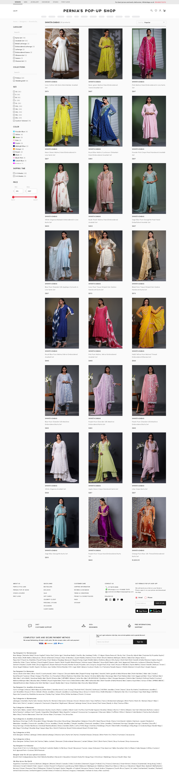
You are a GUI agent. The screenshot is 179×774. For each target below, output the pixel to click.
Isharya (27, 686)
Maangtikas (76, 718)
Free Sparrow (106, 745)
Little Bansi (34, 745)
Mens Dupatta (65, 709)
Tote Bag (24, 725)
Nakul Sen (131, 654)
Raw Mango (17, 652)
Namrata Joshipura (138, 659)
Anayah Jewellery (62, 689)
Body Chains (111, 718)
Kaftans (98, 698)
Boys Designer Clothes (21, 738)
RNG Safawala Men (93, 677)
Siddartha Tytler (19, 659)
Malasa (25, 664)
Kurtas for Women (50, 698)
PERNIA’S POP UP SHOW (21, 590)
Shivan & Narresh (48, 654)
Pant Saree (102, 700)
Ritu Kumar (116, 657)
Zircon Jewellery (51, 720)
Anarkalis (24, 698)
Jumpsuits (38, 700)
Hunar (123, 686)
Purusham (56, 673)
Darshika (77, 673)
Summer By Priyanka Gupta (153, 652)
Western (128, 709)
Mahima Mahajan (114, 654)
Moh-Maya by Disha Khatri (41, 686)
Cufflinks (115, 709)
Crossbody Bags (145, 723)
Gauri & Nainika (67, 654)
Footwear (57, 711)
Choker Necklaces (31, 723)
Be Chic (125, 689)
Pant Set (40, 711)
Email (139, 597)
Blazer (90, 738)
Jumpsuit (74, 709)
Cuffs (31, 718)
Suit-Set (136, 707)
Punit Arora (66, 677)
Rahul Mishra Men (78, 677)
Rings (44, 718)
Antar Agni (58, 652)
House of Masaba (122, 661)
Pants (59, 707)
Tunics (104, 698)
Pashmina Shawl (65, 725)
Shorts (115, 707)
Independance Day (30, 754)
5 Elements (117, 689)
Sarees (40, 698)
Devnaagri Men (111, 673)
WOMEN (18, 2)
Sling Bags (134, 723)
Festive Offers (123, 700)
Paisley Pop (50, 691)
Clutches (93, 723)
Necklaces (16, 718)
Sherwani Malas (105, 709)
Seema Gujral (156, 657)
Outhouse (95, 686)
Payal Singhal (43, 659)
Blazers (128, 707)
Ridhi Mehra (27, 654)
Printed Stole (92, 725)
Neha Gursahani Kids (120, 745)
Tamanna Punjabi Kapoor (112, 664)
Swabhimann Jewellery (147, 686)
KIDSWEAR (46, 2)
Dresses (70, 698)
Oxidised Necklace (46, 723)
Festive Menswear (28, 711)
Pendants (149, 718)
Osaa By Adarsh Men (134, 652)
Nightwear (63, 700)
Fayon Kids (17, 745)
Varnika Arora (58, 686)
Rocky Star (122, 652)
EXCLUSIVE (47, 590)
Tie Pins (81, 707)
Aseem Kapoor (151, 664)
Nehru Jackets (49, 738)
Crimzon (88, 691)
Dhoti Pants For (105, 732)
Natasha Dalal (28, 652)
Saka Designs (141, 745)
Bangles (50, 718)
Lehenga (33, 732)
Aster (118, 686)
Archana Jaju (46, 664)
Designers (23, 21)
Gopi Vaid (111, 661)
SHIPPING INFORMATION (82, 586)
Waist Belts (116, 723)
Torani (162, 661)
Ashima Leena (87, 659)
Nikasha (96, 659)
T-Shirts (122, 707)
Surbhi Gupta (35, 664)
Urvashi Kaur (140, 664)
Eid (39, 754)
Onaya (57, 654)
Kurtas (48, 707)
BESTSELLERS (48, 586)
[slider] (13, 197)
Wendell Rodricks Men (21, 680)
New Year (127, 754)
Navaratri (58, 754)
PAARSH (43, 677)
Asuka (154, 670)
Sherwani (41, 707)
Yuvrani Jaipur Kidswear (91, 745)
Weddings (107, 754)
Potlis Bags (84, 723)
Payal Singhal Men (54, 677)
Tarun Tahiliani (31, 659)
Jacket (84, 738)
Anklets (129, 718)
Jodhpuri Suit (29, 709)
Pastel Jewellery (64, 720)
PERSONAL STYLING (50, 602)
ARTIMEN (65, 675)
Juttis (77, 723)
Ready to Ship (112, 700)
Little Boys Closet (66, 745)
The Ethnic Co (47, 673)
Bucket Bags (156, 723)
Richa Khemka (62, 664)
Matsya (155, 661)
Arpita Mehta (134, 661)
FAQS (76, 599)
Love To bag (68, 686)
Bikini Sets (17, 700)
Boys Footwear (119, 738)
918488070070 (160, 2)
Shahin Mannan (128, 664)
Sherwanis (62, 698)
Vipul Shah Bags (144, 689)
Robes (110, 707)
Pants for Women (141, 698)
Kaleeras (85, 718)
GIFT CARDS (48, 596)
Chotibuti (42, 745)
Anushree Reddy (70, 652)
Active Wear (48, 711)
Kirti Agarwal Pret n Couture (23, 747)
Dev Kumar (86, 673)
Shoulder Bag (34, 725)
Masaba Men (35, 677)
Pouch (108, 723)
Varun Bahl (104, 659)
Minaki (39, 689)
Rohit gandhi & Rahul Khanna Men (119, 670)
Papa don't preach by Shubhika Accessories (29, 691)
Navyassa (77, 745)
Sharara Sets (84, 698)
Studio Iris (98, 664)
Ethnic (122, 709)
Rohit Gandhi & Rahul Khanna (139, 657)
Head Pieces (101, 718)
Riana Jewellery (49, 689)
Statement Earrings (120, 720)
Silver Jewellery (106, 720)
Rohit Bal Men (137, 670)
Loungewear (93, 709)
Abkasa (72, 675)
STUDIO (55, 2)
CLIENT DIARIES (49, 609)
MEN (25, 2)
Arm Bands (121, 718)
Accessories (83, 709)
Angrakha (45, 709)
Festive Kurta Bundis (150, 709)
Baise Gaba (17, 654)
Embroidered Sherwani (72, 738)
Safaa (54, 664)
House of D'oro (30, 689)
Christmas (98, 754)
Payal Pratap (41, 657)
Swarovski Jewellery (36, 720)
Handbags (101, 723)
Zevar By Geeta (132, 686)
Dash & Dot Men (24, 670)
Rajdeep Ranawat (64, 657)
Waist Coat (73, 707)
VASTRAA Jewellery (108, 686)
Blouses (71, 700)
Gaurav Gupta (54, 659)
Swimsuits (46, 700)
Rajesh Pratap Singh (80, 657)
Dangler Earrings (135, 720)
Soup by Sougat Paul (98, 661)
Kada (54, 723)
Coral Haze (133, 689)
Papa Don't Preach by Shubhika (24, 657)
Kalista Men (131, 675)
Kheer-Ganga (36, 673)
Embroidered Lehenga (46, 732)
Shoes (60, 723)
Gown (76, 698)
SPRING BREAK (158, 677)
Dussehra (67, 754)
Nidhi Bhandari (106, 689)
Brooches (69, 711)
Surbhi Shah (31, 661)
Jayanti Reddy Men (57, 680)
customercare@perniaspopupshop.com (117, 592)
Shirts (34, 707)
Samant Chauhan (19, 661)
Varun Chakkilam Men (73, 680)
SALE (45, 593)
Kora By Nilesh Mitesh (90, 680)
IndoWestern (137, 709)
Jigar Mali (76, 664)
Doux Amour (83, 689)
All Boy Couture (152, 745)
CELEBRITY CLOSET (50, 599)
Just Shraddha (18, 689)
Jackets (30, 700)
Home (15, 21)
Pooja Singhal (40, 652)
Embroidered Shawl (79, 725)
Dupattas (55, 700)
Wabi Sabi (147, 670)
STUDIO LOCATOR (19, 593)
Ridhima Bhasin (105, 657)
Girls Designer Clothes (21, 732)
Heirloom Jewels (139, 718)
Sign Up (140, 639)
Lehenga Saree (81, 700)
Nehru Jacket (26, 707)
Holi (20, 754)
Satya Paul (50, 652)
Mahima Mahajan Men (21, 677)
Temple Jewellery (78, 720)
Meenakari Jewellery (20, 720)
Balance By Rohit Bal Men (39, 680)
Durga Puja (90, 754)
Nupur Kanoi (140, 654)
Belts (72, 723)
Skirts (24, 700)
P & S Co (26, 745)
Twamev (26, 673)
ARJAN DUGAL (93, 675)
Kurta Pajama (18, 709)
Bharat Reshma (67, 673)
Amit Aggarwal (124, 659)
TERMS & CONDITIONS (81, 593)
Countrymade (46, 670)
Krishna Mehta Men (98, 673)
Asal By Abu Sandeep (84, 652)
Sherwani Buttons (146, 707)
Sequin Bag (44, 725)
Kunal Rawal (17, 673)
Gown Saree (91, 700)
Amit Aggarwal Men (139, 673)
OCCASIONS (48, 606)
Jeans (156, 707)
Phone (149, 597)
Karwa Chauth (117, 754)
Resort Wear (152, 698)
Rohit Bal (124, 657)
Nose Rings (66, 718)
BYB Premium (39, 747)
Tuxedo (38, 709)
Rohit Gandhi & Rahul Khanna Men (113, 677)
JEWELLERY (35, 2)
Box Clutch (54, 725)
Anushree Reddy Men (38, 675)
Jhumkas (145, 720)
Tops (92, 698)
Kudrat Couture (155, 675)
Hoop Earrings (18, 723)
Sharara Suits (60, 732)
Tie (64, 711)
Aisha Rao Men (81, 675)
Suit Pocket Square (92, 707)
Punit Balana (52, 657)
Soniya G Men (146, 677)
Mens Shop (17, 711)
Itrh (70, 664)
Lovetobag (74, 689)
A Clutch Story (95, 689)
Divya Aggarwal (43, 661)
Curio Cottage (18, 686)
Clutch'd (88, 686)
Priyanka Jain (84, 661)
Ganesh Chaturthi (77, 754)
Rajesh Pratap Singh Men (89, 670)
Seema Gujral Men (133, 677)
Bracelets (37, 718)
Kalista (88, 654)
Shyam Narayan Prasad (58, 661)
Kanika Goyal (73, 661)
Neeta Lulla (113, 659)
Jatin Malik (25, 675)
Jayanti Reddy (79, 654)
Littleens (132, 745)
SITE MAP (77, 602)
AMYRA (154, 689)
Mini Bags (16, 725)
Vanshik (102, 670)
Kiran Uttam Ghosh (99, 654)
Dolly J (95, 652)
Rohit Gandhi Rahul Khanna (71, 659)
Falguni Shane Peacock (108, 652)
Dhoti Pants (129, 698)
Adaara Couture (87, 664)
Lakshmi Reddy (53, 745)
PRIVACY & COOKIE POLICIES (83, 596)
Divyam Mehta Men (72, 670)
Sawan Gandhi (146, 661)
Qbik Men (16, 675)
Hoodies (103, 707)
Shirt (95, 738)
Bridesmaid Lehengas (116, 698)
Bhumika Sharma (153, 659)
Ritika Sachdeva (72, 691)
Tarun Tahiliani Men (155, 673)
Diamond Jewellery (92, 720)
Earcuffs (92, 718)
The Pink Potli (79, 686)
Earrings (25, 718)
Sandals (66, 723)
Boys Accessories (132, 738)
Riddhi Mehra (93, 657)
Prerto (81, 691)
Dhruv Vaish (35, 670)
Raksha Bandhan (48, 754)
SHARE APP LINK (160, 603)
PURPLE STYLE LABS (19, 586)
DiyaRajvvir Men (105, 675)
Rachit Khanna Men (54, 675)
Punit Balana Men (124, 673)
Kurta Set (69, 732)
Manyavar (36, 654)
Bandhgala (54, 709)
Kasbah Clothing (142, 675)
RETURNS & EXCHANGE (81, 590)
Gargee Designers (119, 675)
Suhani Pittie (60, 691)
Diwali (15, 754)
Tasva (15, 670)
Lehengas (16, 698)
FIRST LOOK (65, 2)
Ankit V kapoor (58, 670)
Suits (53, 707)
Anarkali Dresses (86, 732)
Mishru (124, 654)
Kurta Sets (32, 698)
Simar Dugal (17, 664)
